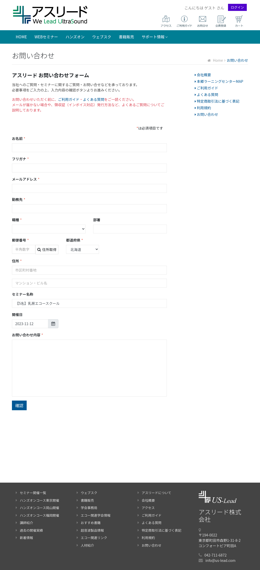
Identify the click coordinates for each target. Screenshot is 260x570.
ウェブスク (101, 36)
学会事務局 (87, 507)
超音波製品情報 (90, 530)
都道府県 (74, 240)
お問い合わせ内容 (27, 335)
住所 (17, 261)
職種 (17, 220)
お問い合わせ (206, 114)
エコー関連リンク (92, 537)
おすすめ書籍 (89, 522)
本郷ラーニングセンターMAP (219, 81)
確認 (19, 405)
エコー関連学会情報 (93, 515)
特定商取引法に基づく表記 (217, 101)
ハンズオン (75, 36)
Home (21, 36)
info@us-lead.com (220, 560)
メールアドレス (26, 179)
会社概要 (203, 74)
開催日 (17, 314)
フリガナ (20, 159)
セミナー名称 (22, 294)
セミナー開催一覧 (31, 492)
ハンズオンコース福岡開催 (37, 515)
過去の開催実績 (29, 530)
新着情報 (24, 537)
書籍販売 (126, 36)
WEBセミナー (46, 36)
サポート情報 (155, 36)
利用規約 (203, 107)
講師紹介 (24, 522)
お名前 (18, 138)
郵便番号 (20, 240)
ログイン (237, 7)
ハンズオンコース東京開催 (37, 500)
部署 (96, 219)
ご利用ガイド (68, 99)
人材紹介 (85, 545)
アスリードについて (154, 492)
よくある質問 (93, 99)
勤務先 (18, 199)
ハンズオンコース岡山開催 (37, 507)
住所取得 (46, 249)
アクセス (146, 507)
